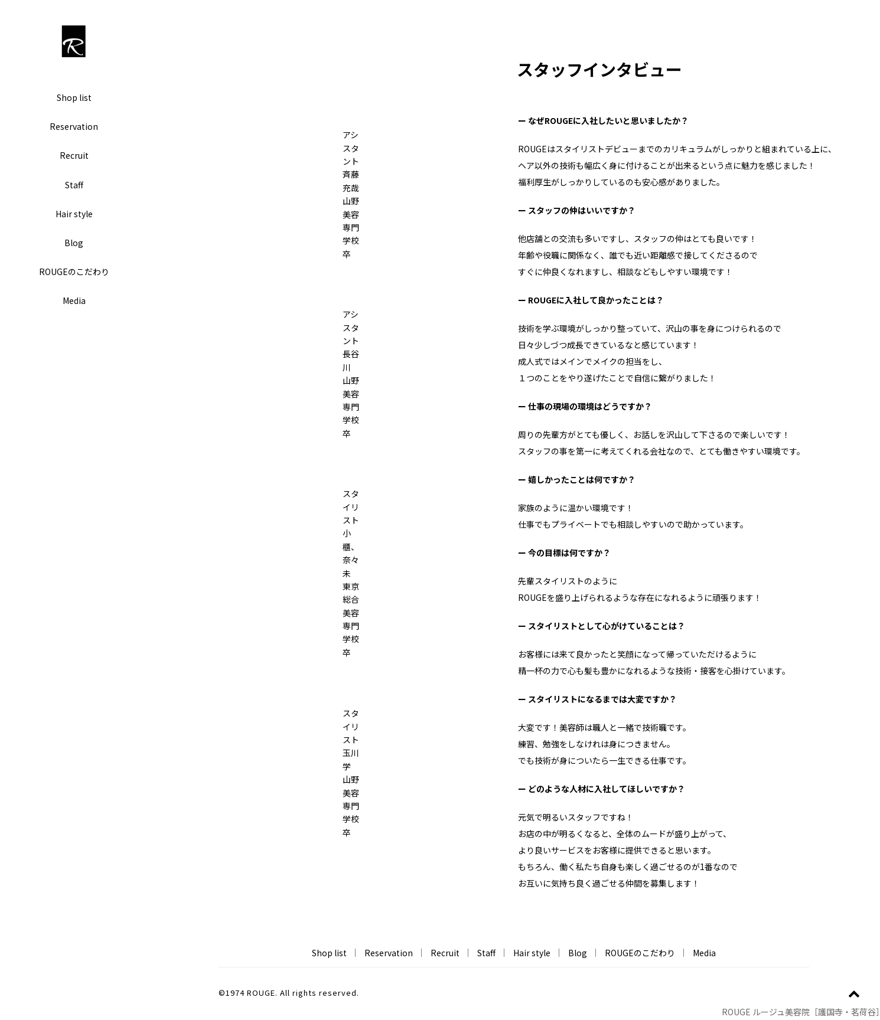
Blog (73, 243)
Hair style (74, 214)
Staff (74, 185)
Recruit (74, 155)
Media (74, 300)
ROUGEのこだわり (74, 271)
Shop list (74, 97)
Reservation (74, 126)
